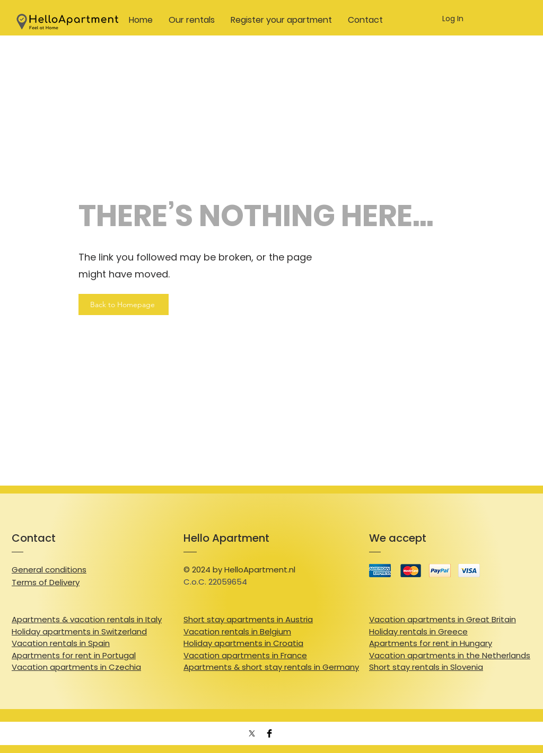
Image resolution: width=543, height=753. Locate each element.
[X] (252, 733)
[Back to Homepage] (123, 304)
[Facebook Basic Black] (269, 733)
